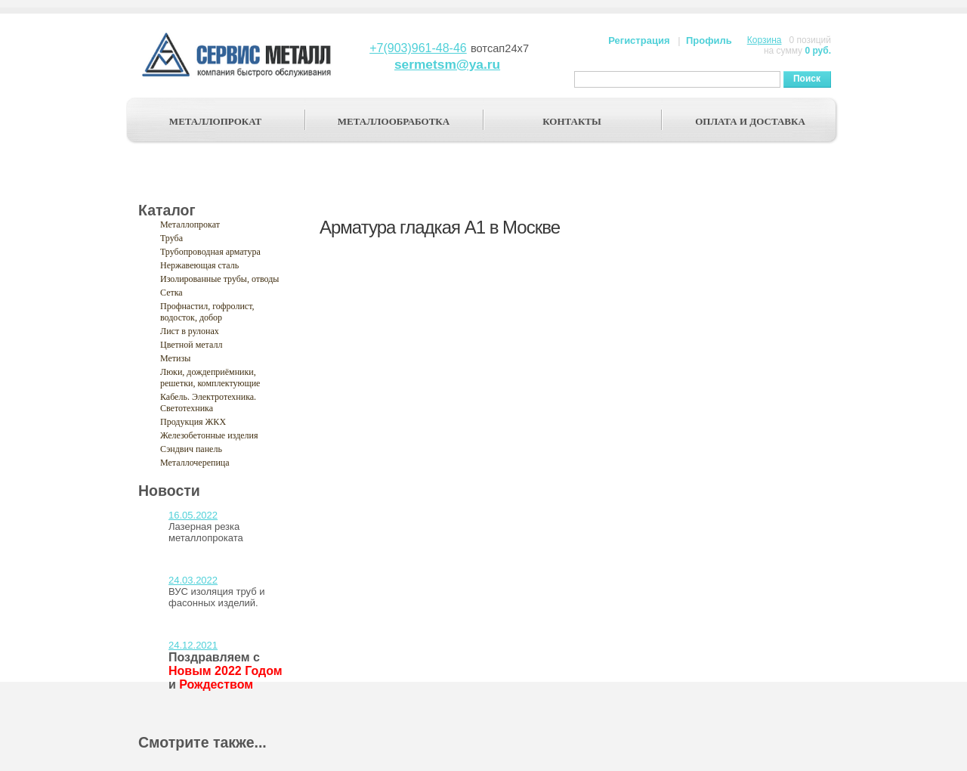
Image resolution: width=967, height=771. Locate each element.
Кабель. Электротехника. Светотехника (208, 402)
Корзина (764, 40)
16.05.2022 (193, 515)
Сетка (171, 292)
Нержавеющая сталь (199, 265)
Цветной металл (191, 344)
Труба (171, 238)
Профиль (709, 40)
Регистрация (638, 40)
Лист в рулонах (189, 331)
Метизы (175, 358)
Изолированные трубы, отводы (219, 279)
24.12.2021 (193, 645)
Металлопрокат (190, 224)
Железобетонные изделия (209, 435)
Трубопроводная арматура (210, 251)
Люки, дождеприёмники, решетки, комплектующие (210, 378)
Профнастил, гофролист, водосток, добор (207, 312)
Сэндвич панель (191, 449)
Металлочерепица (195, 462)
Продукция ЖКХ (193, 421)
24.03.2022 (193, 580)
